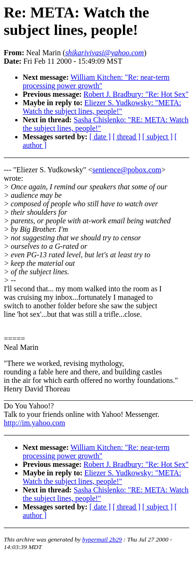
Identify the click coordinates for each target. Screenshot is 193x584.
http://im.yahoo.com (34, 423)
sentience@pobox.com (126, 170)
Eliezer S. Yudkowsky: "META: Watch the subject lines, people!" (102, 107)
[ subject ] (157, 137)
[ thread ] (126, 137)
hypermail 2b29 (102, 539)
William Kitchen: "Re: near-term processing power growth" (96, 81)
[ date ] (100, 137)
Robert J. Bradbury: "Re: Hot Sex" (136, 94)
